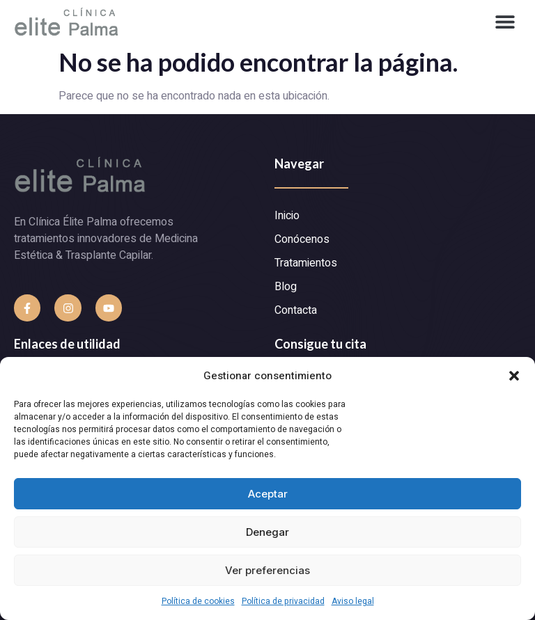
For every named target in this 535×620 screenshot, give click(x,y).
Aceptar (268, 493)
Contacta (295, 310)
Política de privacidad (283, 601)
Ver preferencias (267, 570)
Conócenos (301, 239)
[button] (514, 376)
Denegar (267, 532)
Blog (285, 286)
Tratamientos (305, 263)
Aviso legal (353, 601)
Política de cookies (198, 601)
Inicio (287, 215)
